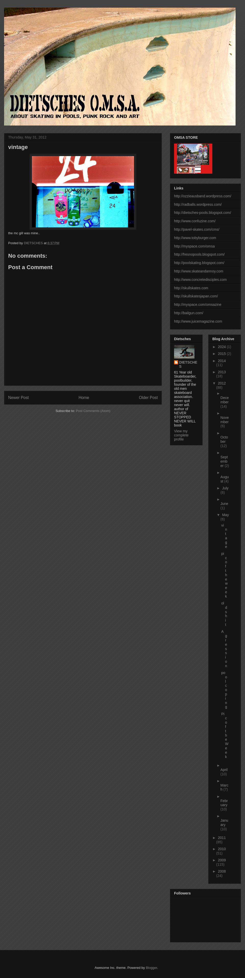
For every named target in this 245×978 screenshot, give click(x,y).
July (225, 488)
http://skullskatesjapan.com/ (196, 296)
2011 (222, 838)
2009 (222, 860)
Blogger (151, 968)
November (224, 420)
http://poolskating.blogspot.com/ (199, 263)
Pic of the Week (224, 735)
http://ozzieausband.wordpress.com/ (202, 196)
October (224, 439)
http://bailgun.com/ (188, 313)
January (224, 822)
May (225, 515)
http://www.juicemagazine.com (198, 321)
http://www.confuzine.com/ (195, 221)
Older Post (148, 397)
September (224, 461)
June (224, 504)
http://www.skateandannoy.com (198, 271)
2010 (222, 849)
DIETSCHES (188, 364)
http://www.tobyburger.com (195, 238)
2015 (222, 354)
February (224, 803)
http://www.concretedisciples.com (200, 280)
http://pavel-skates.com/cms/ (196, 229)
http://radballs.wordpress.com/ (198, 204)
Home (84, 397)
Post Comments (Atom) (93, 411)
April (224, 770)
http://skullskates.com (191, 288)
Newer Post (18, 397)
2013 (222, 372)
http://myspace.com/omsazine (197, 304)
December (224, 400)
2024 (222, 347)
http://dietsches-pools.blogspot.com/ (202, 213)
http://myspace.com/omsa (194, 246)
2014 (222, 361)
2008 (222, 871)
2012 (222, 383)
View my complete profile (181, 435)
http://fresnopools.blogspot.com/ (199, 254)
